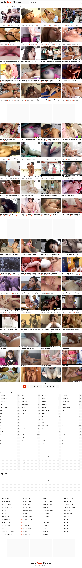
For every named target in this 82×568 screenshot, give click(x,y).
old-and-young (51, 441)
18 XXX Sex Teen (47, 525)
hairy (19, 25)
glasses (30, 423)
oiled (51, 438)
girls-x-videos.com (69, 486)
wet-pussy (72, 456)
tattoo (72, 420)
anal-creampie (10, 407)
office (51, 432)
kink (30, 459)
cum (7, 25)
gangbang (30, 411)
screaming (72, 398)
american (10, 401)
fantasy (30, 407)
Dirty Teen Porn (68, 477)
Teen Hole (66, 516)
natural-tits (51, 426)
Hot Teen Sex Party (7, 534)
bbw (10, 414)
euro (10, 459)
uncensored (72, 429)
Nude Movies (10, 2)
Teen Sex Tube (5, 495)
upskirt (72, 438)
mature (75, 178)
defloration (10, 450)
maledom (51, 404)
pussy (16, 256)
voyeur (72, 447)
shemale (23, 159)
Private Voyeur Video (69, 507)
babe (18, 178)
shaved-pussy (72, 407)
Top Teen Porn (26, 504)
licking (51, 398)
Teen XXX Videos (6, 504)
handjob (55, 331)
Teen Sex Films (47, 492)
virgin (72, 444)
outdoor (12, 274)
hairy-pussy (30, 429)
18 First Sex (25, 483)
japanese (34, 25)
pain (51, 447)
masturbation (33, 44)
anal (15, 25)
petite (35, 274)
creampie (49, 81)
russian (72, 395)
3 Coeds (45, 528)
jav (30, 456)
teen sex (45, 495)
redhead (51, 468)
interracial (30, 444)
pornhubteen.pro (68, 504)
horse (36, 331)
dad (10, 441)
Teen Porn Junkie (6, 525)
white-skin (72, 459)
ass (77, 44)
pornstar (71, 331)
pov (63, 178)
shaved (6, 44)
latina (10, 44)
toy (36, 312)
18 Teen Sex (46, 519)
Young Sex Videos (27, 510)
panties (51, 450)
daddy (10, 444)
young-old (72, 465)
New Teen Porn (68, 501)
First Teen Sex (5, 498)
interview (30, 447)
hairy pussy (15, 293)
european (10, 462)
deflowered (10, 453)
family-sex (30, 401)
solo (79, 63)
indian (30, 441)
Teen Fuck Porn (68, 513)
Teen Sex (4, 486)
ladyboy (28, 159)
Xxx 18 (3, 477)
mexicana (51, 417)
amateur (27, 44)
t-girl (72, 414)
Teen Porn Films (47, 504)
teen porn (66, 519)
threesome (17, 100)
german (30, 417)
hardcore (11, 25)
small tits (14, 63)
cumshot (3, 25)
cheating (10, 435)
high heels (37, 63)
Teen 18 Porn (67, 510)
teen (56, 44)
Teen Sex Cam (47, 483)
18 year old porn (47, 501)
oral (2, 63)
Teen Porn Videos (47, 531)
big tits (67, 25)
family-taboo (30, 404)
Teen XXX (24, 495)
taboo (72, 417)
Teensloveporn (47, 480)
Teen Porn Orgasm (27, 519)
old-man (51, 444)
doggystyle (76, 100)
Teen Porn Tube (26, 525)
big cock (52, 25)
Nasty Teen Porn (68, 498)
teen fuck (4, 513)
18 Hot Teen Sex (6, 501)
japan (38, 25)
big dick (10, 140)
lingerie (5, 63)
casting (10, 432)
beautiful (10, 420)
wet (72, 453)
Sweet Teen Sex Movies (8, 531)
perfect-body (51, 456)
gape (30, 414)
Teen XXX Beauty (27, 498)
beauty (10, 423)
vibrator (72, 441)
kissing (30, 462)
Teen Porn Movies (27, 516)
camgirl (10, 426)
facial (30, 395)
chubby (10, 438)
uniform (37, 81)
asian (23, 25)
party (51, 453)
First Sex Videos (68, 483)
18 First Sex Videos (48, 510)
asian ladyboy (34, 159)
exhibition (10, 465)
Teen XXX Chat (26, 534)
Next (57, 386)
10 (54, 386)
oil (51, 435)
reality (51, 465)
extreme (10, 468)
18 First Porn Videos (7, 507)
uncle (72, 432)
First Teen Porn (6, 483)
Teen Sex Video (6, 480)
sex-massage (72, 401)
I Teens (3, 492)
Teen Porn (4, 489)
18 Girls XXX (46, 516)
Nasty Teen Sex (6, 519)
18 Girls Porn (46, 513)
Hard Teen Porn (68, 492)
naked (51, 420)
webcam (72, 450)
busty (64, 25)
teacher (72, 423)
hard (14, 44)
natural (12, 256)
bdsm (10, 417)
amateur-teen (10, 398)
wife (72, 462)
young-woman (72, 468)
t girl (26, 25)
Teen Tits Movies (26, 507)
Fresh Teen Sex (6, 522)
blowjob (64, 44)
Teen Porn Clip (67, 528)
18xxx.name (46, 522)
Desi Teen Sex (26, 480)
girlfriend (30, 420)
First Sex (66, 480)
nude (51, 429)
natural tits (7, 256)
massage (51, 407)
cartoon (10, 429)
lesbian (51, 395)
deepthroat (10, 447)
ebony (10, 456)
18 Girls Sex (25, 492)
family (30, 398)
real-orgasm (51, 462)
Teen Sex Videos (26, 528)
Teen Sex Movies (26, 501)
